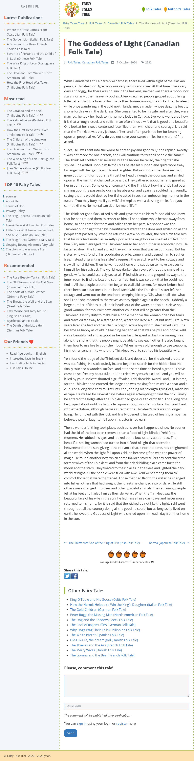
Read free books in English (28, 353)
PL (37, 6)
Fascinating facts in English (28, 363)
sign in (82, 723)
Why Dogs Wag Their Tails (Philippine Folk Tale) (105, 630)
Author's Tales (177, 9)
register (122, 723)
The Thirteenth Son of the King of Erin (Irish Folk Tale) (102, 543)
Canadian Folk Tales (121, 23)
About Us (12, 201)
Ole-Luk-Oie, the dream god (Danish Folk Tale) (104, 640)
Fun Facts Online (21, 368)
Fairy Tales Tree (73, 23)
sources (11, 196)
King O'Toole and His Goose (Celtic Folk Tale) (103, 599)
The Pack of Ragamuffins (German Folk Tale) (103, 625)
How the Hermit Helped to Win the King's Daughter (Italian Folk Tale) (121, 604)
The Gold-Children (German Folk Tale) (98, 609)
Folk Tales (151, 9)
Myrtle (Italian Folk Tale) (23, 321)
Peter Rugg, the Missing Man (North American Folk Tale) (111, 615)
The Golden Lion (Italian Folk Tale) (30, 39)
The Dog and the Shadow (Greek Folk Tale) (101, 620)
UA (23, 6)
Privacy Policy (15, 211)
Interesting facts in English (27, 358)
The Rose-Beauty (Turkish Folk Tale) (31, 277)
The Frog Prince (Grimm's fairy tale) (30, 240)
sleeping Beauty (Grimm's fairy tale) (30, 244)
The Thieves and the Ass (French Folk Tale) (101, 645)
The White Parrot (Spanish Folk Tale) (97, 635)
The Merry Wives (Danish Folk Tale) (96, 650)
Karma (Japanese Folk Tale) (169, 543)
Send (71, 733)
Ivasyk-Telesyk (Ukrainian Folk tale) (30, 225)
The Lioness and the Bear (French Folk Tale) (102, 655)
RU (30, 6)
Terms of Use (15, 206)
